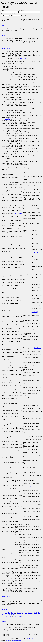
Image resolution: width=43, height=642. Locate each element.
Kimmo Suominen (36, 638)
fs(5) (13, 613)
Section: (21, 10)
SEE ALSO (4, 610)
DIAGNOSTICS (5, 597)
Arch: (3, 13)
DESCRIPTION (5, 49)
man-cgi (8, 640)
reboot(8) (8, 616)
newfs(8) (35, 253)
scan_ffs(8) (18, 214)
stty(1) (7, 119)
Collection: (12, 13)
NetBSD (28, 638)
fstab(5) (20, 613)
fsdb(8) (3, 615)
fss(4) (32, 487)
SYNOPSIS (4, 35)
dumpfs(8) (37, 348)
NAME (2, 26)
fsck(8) (23, 58)
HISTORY (3, 621)
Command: (4, 10)
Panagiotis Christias (17, 640)
